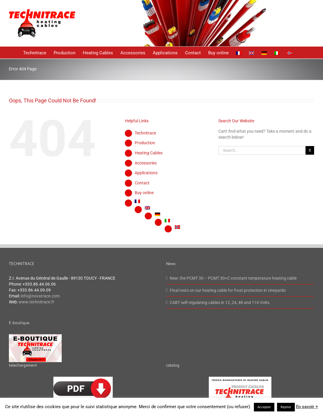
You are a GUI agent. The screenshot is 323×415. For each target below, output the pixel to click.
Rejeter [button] (286, 407)
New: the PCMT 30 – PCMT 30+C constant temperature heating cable (233, 278)
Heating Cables (149, 153)
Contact (142, 182)
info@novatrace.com (40, 296)
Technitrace (145, 133)
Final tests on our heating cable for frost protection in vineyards (228, 290)
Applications (146, 172)
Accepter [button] (264, 407)
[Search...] (262, 150)
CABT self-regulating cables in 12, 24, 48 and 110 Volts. (220, 302)
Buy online (144, 192)
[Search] (310, 150)
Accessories (146, 163)
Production (145, 142)
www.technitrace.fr (36, 302)
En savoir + (307, 406)
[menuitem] (238, 52)
